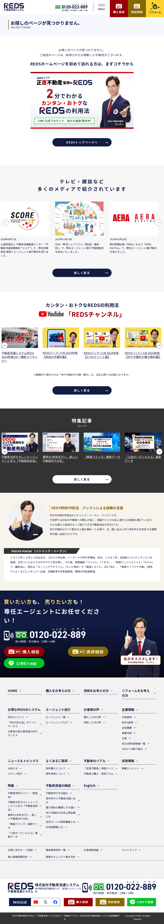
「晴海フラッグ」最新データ (102, 457)
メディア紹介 (15, 773)
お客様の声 (91, 709)
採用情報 (128, 760)
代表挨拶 (127, 717)
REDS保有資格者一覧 (133, 743)
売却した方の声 (92, 722)
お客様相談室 (91, 850)
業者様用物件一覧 (56, 850)
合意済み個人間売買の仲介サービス (23, 733)
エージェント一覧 (56, 717)
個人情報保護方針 (18, 857)
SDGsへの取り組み (132, 749)
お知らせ (13, 768)
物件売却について (56, 773)
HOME (12, 690)
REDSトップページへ (82, 142)
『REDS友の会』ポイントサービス (22, 724)
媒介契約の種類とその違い (61, 807)
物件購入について (56, 768)
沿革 (124, 738)
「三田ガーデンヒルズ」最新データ (144, 459)
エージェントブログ (57, 722)
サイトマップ (129, 850)
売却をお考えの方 (96, 690)
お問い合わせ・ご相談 (20, 850)
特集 (11, 785)
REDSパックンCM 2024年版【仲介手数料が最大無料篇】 (144, 355)
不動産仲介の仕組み (57, 793)
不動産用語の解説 (58, 785)
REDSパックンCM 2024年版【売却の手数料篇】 (60, 355)
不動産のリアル (94, 760)
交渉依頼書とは (54, 827)
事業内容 (127, 733)
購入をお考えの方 (58, 690)
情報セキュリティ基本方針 (60, 857)
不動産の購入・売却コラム (99, 773)
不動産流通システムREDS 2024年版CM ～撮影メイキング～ (20, 357)
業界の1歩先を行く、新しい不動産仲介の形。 (61, 459)
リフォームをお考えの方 (136, 693)
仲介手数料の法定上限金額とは (61, 814)
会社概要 (127, 727)
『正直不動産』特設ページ (99, 768)
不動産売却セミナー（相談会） (23, 795)
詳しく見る (82, 273)
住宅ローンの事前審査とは (60, 822)
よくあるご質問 (57, 760)
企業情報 (128, 709)
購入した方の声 (92, 717)
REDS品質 (127, 722)
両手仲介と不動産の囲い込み (61, 800)
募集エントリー (130, 768)
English (89, 785)
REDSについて (16, 717)
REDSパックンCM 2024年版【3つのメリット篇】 (101, 355)
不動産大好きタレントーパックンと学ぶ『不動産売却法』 (20, 459)
